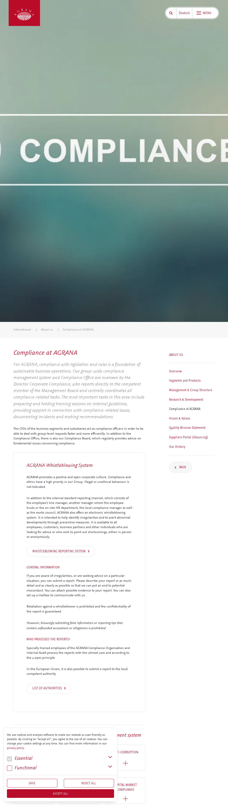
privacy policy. (16, 748)
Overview (175, 371)
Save (32, 783)
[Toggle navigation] (205, 13)
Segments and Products (185, 380)
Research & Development (186, 399)
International (22, 329)
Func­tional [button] (22, 768)
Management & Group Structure (190, 390)
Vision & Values (179, 418)
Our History (177, 447)
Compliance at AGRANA (78, 329)
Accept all (60, 793)
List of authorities (47, 688)
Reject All (89, 783)
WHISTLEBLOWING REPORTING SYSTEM (59, 551)
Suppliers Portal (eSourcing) (188, 437)
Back (182, 467)
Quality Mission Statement (187, 428)
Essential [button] (19, 758)
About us (47, 329)
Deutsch (184, 13)
